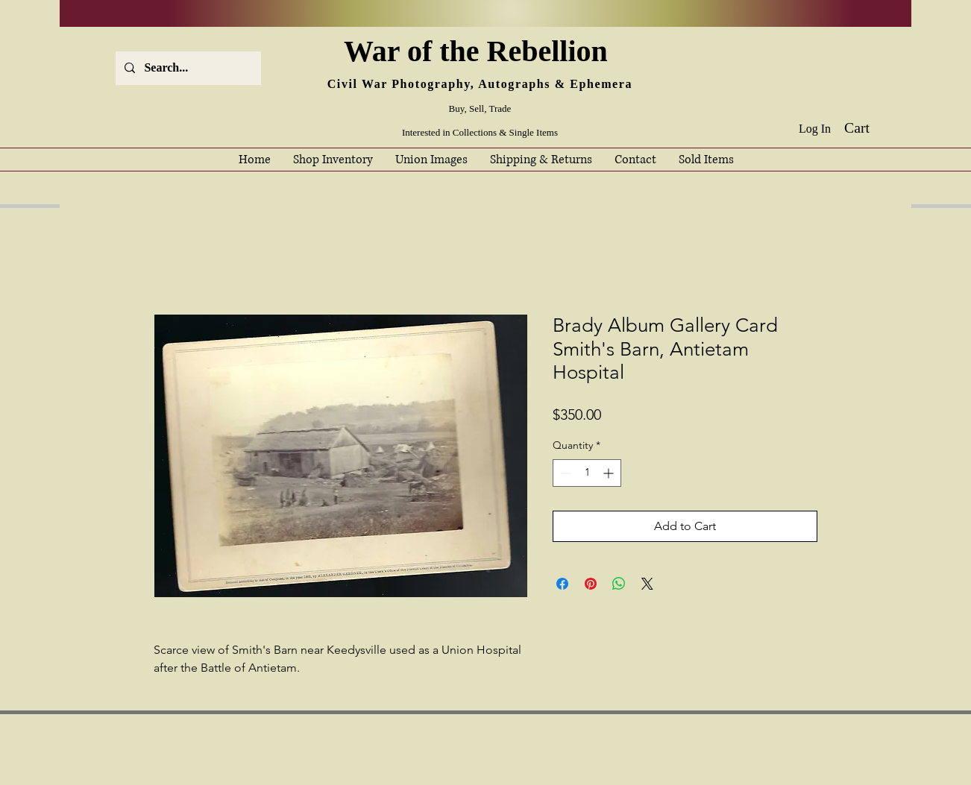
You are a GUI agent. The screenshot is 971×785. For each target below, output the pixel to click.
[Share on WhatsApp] (619, 584)
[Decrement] (564, 473)
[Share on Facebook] (562, 584)
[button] (867, 127)
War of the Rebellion (479, 51)
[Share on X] (647, 584)
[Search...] (187, 68)
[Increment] (609, 473)
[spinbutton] (587, 473)
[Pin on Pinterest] (591, 584)
